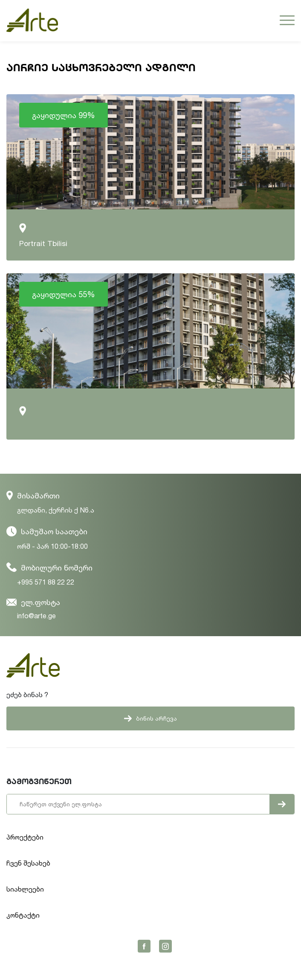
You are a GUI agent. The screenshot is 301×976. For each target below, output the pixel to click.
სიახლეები (25, 889)
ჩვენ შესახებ (28, 863)
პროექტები (24, 837)
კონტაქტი (23, 915)
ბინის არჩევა (150, 718)
